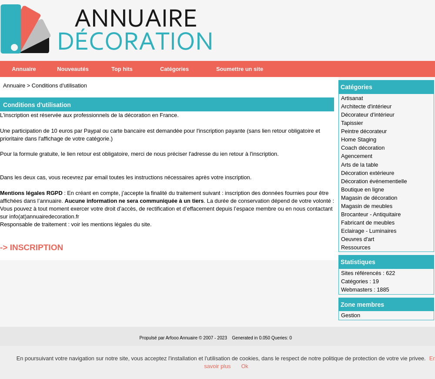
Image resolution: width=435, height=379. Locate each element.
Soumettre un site (239, 69)
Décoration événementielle (374, 181)
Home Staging (358, 139)
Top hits (122, 69)
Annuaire (24, 69)
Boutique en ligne (362, 189)
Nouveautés (73, 69)
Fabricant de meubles (368, 222)
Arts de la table (359, 164)
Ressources (356, 247)
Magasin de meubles (366, 206)
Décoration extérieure (367, 173)
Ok (244, 366)
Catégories (174, 69)
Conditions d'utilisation (59, 85)
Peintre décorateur (364, 131)
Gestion (350, 315)
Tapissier (352, 123)
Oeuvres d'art (357, 239)
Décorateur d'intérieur (368, 114)
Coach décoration (363, 147)
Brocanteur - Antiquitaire (371, 214)
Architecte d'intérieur (366, 106)
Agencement (356, 156)
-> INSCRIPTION (31, 247)
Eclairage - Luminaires (368, 231)
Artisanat (352, 98)
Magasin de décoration (369, 198)
